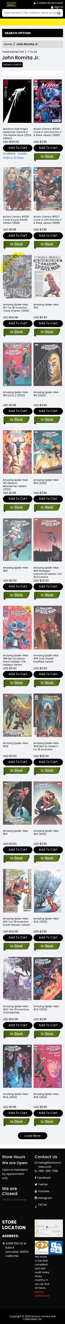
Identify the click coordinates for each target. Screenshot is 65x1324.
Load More (32, 1135)
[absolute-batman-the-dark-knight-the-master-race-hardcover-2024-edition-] (17, 102)
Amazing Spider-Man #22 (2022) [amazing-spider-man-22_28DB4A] (46, 920)
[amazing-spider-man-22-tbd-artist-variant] (16, 1034)
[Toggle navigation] (60, 22)
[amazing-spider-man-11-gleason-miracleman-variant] (16, 507)
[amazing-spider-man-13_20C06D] (46, 507)
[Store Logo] (10, 4)
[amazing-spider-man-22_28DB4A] (46, 946)
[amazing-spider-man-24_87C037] (16, 1122)
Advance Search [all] (12, 64)
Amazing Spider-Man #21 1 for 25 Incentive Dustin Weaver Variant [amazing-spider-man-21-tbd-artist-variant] (16, 921)
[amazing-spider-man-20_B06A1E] (16, 771)
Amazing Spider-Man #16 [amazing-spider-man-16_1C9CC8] (15, 569)
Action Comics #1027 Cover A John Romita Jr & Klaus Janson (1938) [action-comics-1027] (47, 219)
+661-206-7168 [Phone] (48, 1171)
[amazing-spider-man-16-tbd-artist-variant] (46, 595)
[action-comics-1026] (47, 102)
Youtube (43, 1191)
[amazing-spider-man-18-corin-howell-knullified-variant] (46, 683)
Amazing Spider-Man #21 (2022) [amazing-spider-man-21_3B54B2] (46, 832)
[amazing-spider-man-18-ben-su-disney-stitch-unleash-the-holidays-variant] (16, 683)
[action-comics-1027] (46, 244)
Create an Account (48, 3)
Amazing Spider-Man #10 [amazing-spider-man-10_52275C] (46, 306)
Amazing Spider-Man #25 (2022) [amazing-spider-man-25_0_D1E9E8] (46, 1095)
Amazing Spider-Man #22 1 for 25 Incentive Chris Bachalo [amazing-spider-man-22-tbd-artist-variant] (16, 1009)
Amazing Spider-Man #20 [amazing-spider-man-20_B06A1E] (15, 745)
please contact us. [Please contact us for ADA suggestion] (42, 1294)
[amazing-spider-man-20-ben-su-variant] (46, 771)
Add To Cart (17, 148)
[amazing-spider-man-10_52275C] (46, 332)
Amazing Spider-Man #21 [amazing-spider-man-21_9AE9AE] (15, 832)
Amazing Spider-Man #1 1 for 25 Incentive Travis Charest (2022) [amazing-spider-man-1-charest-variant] (16, 307)
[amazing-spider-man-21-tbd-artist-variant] (16, 946)
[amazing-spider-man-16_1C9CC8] (16, 595)
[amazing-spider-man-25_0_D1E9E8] (46, 1122)
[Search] (32, 13)
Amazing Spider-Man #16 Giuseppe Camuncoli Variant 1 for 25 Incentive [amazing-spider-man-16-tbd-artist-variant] (47, 572)
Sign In (57, 7)
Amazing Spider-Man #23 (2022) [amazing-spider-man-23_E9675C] (46, 1008)
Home (8, 44)
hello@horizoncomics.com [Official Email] (49, 1165)
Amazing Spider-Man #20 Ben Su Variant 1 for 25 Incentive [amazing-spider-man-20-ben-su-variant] (46, 746)
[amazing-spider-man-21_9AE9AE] (16, 858)
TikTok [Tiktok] (42, 1205)
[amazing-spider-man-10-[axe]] (16, 420)
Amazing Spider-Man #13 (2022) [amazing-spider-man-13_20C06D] (46, 481)
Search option (18, 33)
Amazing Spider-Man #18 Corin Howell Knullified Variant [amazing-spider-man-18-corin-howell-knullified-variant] (46, 658)
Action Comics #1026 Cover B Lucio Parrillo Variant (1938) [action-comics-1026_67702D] (16, 219)
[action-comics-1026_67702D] (16, 244)
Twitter (43, 1184)
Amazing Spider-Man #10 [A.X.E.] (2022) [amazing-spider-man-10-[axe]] (15, 394)
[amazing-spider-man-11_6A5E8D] (46, 420)
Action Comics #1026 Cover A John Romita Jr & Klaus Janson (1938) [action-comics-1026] (47, 132)
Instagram (45, 1198)
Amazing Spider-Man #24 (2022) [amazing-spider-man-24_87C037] (15, 1095)
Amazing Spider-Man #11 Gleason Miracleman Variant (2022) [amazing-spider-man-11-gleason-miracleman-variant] (15, 484)
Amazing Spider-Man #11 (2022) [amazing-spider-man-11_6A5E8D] (46, 394)
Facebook (44, 1178)
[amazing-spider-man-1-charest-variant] (16, 332)
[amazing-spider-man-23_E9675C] (46, 1034)
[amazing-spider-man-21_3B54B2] (46, 858)
